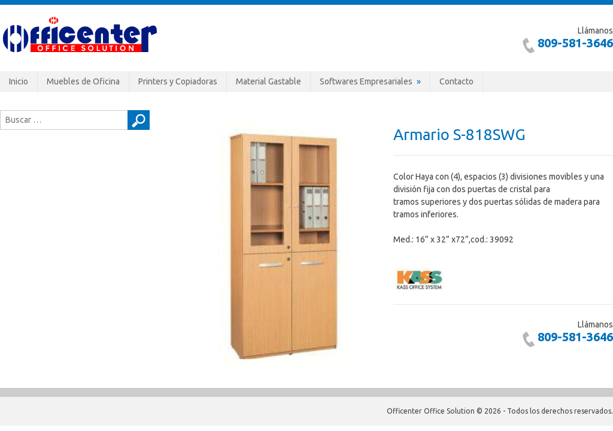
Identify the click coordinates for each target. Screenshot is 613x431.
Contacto (456, 81)
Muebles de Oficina (83, 81)
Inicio (18, 81)
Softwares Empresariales (366, 81)
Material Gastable (268, 81)
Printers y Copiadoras (177, 81)
